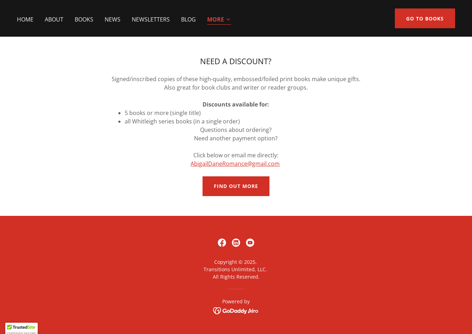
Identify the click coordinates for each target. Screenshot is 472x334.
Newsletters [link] (151, 19)
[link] (222, 243)
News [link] (112, 19)
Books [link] (84, 19)
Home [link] (25, 19)
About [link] (54, 19)
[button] (219, 20)
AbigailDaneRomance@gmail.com (235, 164)
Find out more (236, 186)
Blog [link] (188, 19)
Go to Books (425, 18)
